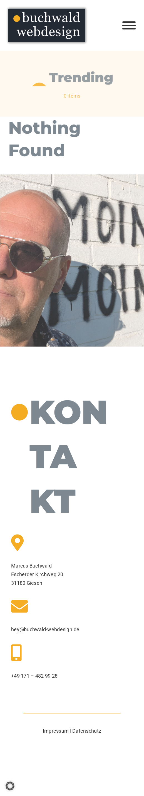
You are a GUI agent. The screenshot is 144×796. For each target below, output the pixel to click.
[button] (10, 786)
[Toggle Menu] (129, 25)
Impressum (56, 731)
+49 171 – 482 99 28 (34, 676)
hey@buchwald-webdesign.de (45, 629)
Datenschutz (86, 731)
